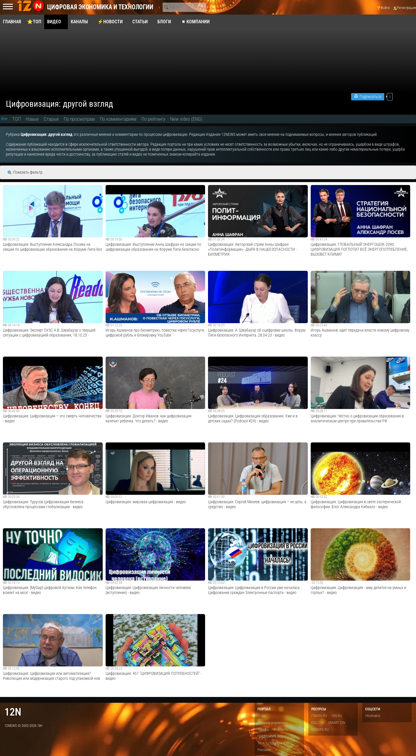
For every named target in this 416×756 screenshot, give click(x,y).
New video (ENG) (186, 119)
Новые (32, 119)
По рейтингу (153, 119)
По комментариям (118, 119)
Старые (51, 119)
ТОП (16, 119)
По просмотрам (79, 119)
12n (12, 712)
